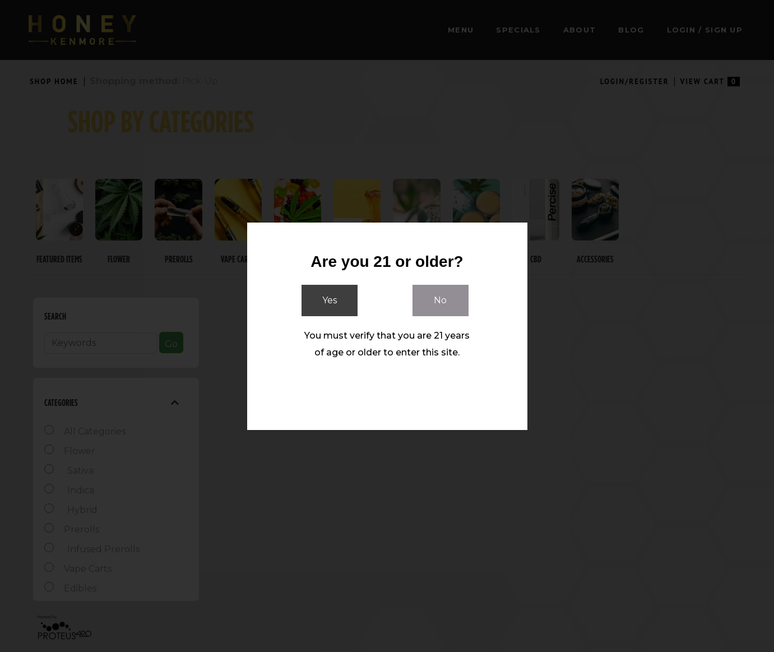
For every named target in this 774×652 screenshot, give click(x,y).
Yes (329, 300)
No (440, 300)
